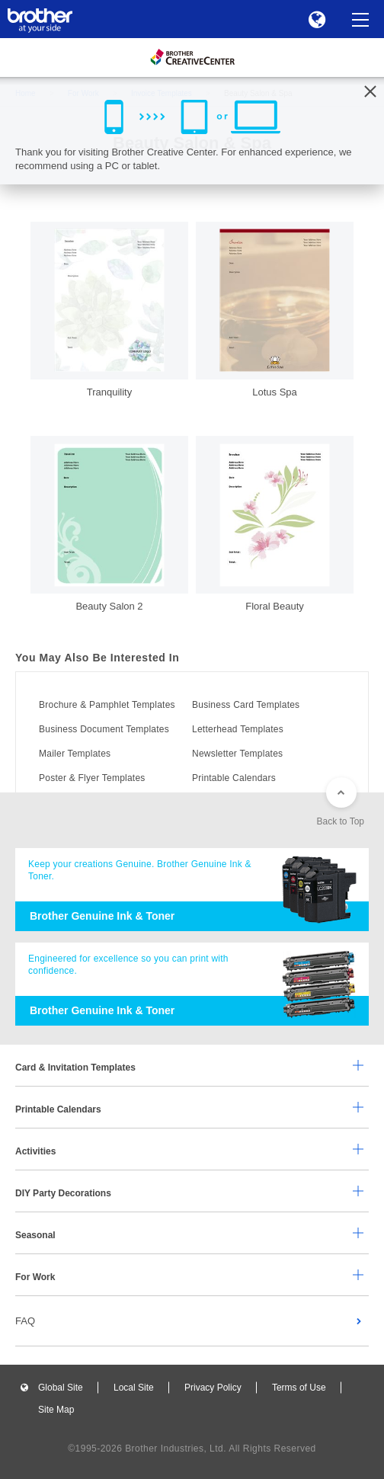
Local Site (134, 1387)
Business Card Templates (245, 704)
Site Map (56, 1409)
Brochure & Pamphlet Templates (107, 704)
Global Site (60, 1387)
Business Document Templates (104, 729)
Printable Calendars (234, 778)
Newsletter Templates (237, 753)
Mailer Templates (74, 753)
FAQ (25, 1321)
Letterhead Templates (237, 729)
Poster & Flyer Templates (92, 778)
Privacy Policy (213, 1387)
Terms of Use (299, 1387)
